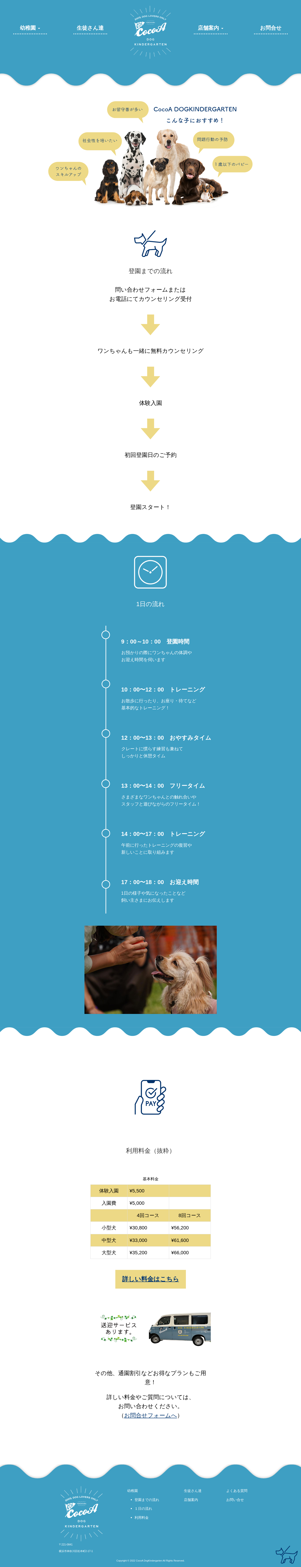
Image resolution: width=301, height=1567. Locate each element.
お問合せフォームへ (150, 1415)
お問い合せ (235, 1500)
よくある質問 (236, 1491)
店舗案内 (208, 28)
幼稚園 (28, 28)
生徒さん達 (90, 28)
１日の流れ (143, 1508)
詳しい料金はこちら (150, 1279)
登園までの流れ (147, 1500)
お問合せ (271, 28)
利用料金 (142, 1517)
